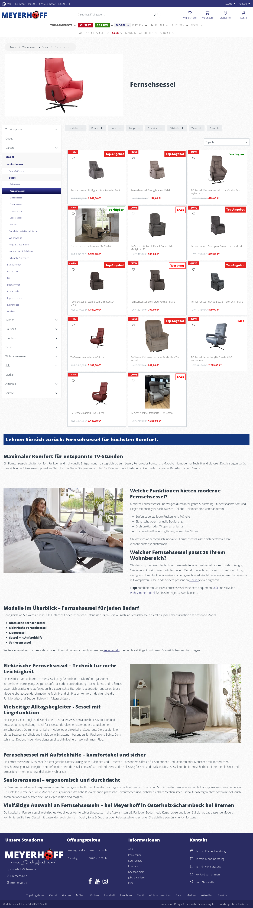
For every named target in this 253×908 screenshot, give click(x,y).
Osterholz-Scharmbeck (24, 869)
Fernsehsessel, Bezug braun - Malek (150, 190)
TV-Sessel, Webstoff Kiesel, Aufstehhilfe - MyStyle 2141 (153, 248)
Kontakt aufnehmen (208, 874)
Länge (135, 128)
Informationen (144, 839)
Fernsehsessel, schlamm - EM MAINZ (90, 246)
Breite (97, 128)
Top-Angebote (35, 895)
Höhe (116, 128)
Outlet (53, 895)
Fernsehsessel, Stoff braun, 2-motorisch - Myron (93, 303)
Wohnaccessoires (160, 895)
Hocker (194, 580)
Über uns (133, 866)
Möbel (80, 895)
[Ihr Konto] (243, 14)
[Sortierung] (226, 142)
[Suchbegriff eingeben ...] (114, 14)
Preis (214, 128)
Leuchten (126, 895)
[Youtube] (98, 882)
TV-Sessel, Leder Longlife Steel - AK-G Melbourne (211, 359)
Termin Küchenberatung (211, 851)
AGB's (131, 849)
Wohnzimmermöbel (142, 593)
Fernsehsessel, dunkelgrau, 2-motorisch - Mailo (217, 301)
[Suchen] (156, 14)
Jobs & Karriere (136, 877)
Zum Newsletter (206, 882)
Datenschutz (135, 860)
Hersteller (76, 128)
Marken (191, 895)
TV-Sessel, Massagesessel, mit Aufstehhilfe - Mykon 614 (215, 192)
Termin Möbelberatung (210, 859)
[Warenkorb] (207, 14)
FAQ (130, 883)
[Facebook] (90, 882)
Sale (178, 895)
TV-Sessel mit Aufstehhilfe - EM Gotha (152, 413)
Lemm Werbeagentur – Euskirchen (231, 904)
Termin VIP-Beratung (208, 867)
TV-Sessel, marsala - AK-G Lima (87, 357)
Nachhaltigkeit (136, 872)
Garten (66, 895)
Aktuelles (207, 895)
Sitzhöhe (155, 128)
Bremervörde (18, 883)
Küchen (94, 895)
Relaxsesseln (111, 650)
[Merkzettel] (190, 14)
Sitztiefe (177, 128)
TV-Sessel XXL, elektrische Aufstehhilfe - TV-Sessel (155, 359)
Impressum (134, 855)
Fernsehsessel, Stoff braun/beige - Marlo (153, 301)
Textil (140, 895)
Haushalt (109, 895)
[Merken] (73, 158)
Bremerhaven (18, 876)
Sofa (215, 588)
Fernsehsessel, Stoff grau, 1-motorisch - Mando (217, 246)
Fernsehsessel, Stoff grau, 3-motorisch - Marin (95, 190)
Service (222, 895)
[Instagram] (105, 882)
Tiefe (197, 128)
